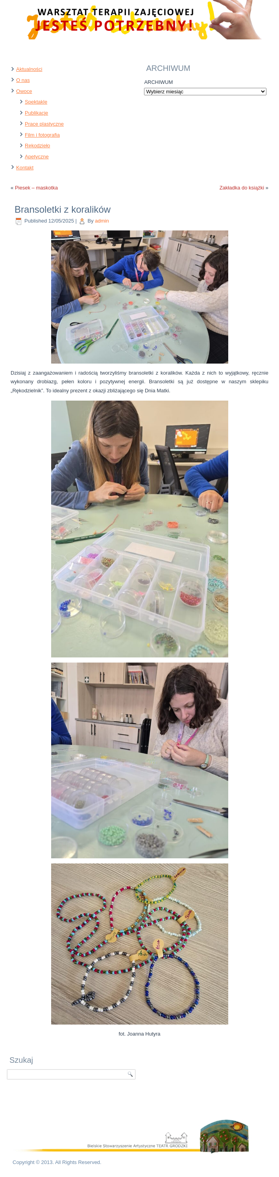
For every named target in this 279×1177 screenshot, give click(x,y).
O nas (23, 80)
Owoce (24, 91)
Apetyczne (37, 157)
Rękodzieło (37, 146)
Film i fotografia (42, 135)
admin (102, 221)
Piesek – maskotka (36, 188)
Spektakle (36, 102)
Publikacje (36, 113)
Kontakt (24, 168)
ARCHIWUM (158, 82)
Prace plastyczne (44, 124)
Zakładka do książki (242, 188)
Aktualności (29, 69)
